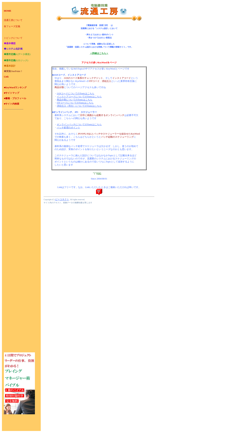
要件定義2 (11, 60)
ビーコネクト (62, 199)
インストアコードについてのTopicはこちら (79, 96)
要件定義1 (11, 54)
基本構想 (11, 43)
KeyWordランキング (16, 87)
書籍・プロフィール (15, 98)
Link (6, 76)
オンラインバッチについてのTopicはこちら (79, 124)
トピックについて (13, 38)
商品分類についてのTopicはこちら (74, 99)
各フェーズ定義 (12, 26)
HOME (7, 10)
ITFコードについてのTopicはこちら (75, 102)
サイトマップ (12, 93)
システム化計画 (14, 48)
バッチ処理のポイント (68, 127)
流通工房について (13, 20)
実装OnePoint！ (14, 71)
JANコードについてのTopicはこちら (75, 93)
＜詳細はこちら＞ (99, 53)
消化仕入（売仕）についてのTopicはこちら (79, 106)
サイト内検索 (12, 103)
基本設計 (11, 65)
